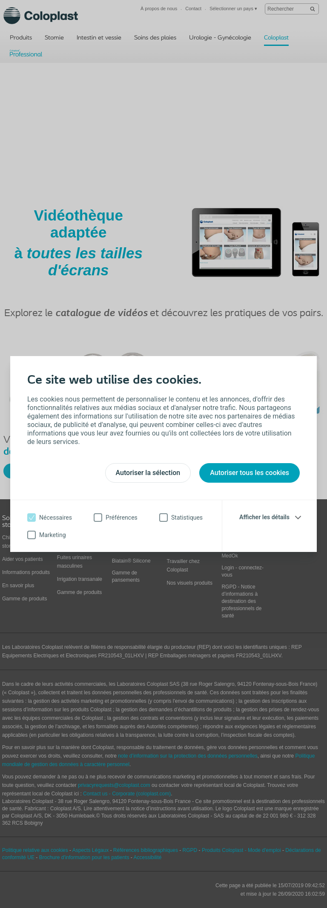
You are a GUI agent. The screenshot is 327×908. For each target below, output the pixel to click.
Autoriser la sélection (148, 473)
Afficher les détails (264, 517)
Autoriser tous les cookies (249, 473)
